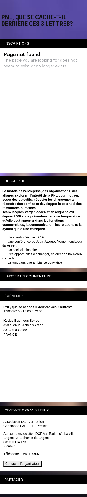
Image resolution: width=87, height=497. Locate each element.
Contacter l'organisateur (22, 464)
